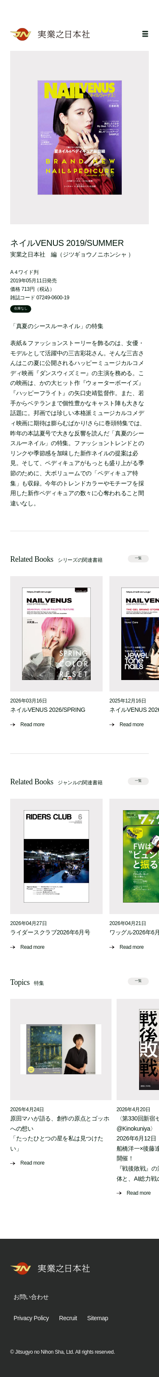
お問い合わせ (31, 1296)
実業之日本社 (27, 254)
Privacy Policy (31, 1318)
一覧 (138, 558)
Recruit (68, 1318)
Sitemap (97, 1318)
